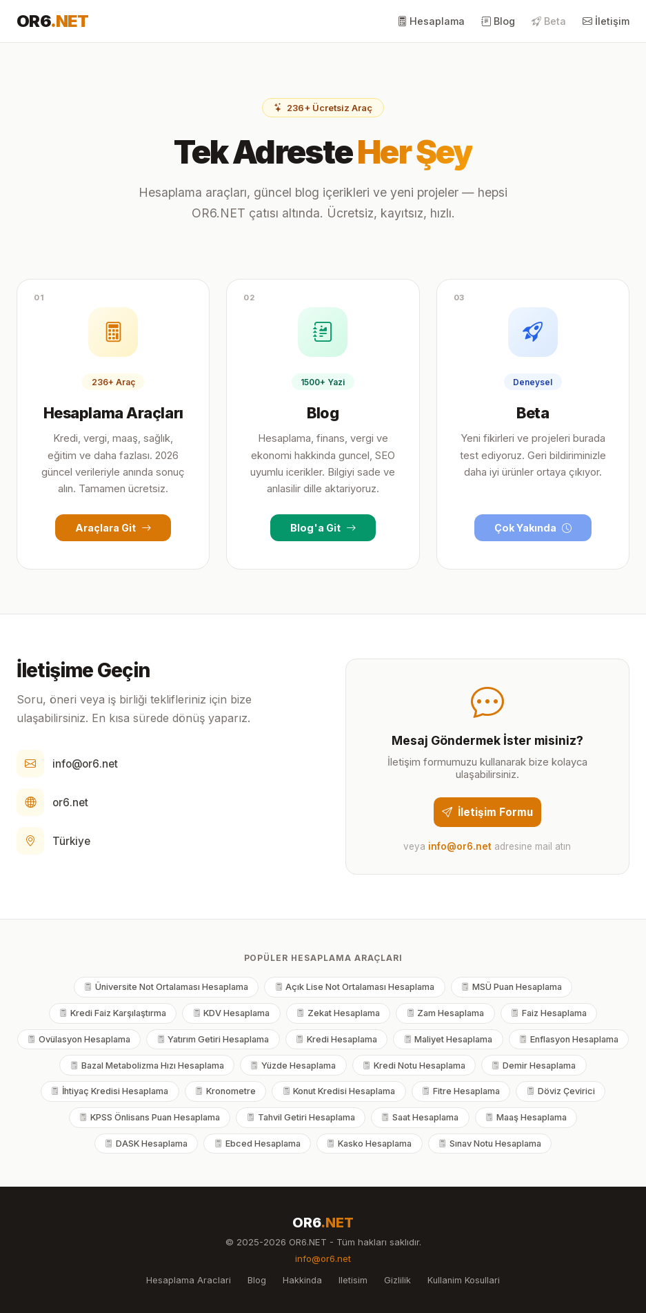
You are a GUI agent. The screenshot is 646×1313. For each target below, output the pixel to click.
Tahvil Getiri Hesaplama (301, 1117)
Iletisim (353, 1280)
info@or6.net (85, 763)
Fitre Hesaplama (461, 1091)
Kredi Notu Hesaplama (414, 1065)
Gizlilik (397, 1280)
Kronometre (225, 1091)
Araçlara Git (113, 528)
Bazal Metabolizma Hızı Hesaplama (147, 1065)
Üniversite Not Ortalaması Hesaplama (166, 987)
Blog (498, 21)
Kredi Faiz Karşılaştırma (112, 1013)
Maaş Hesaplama (526, 1117)
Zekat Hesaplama (338, 1013)
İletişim (606, 21)
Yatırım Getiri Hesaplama (213, 1039)
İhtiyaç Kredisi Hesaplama (109, 1091)
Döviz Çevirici (561, 1091)
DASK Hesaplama (146, 1143)
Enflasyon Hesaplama (568, 1039)
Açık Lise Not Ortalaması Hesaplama (355, 987)
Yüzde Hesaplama (293, 1065)
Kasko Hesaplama (369, 1143)
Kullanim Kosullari (463, 1280)
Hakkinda (302, 1280)
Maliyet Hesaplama (448, 1039)
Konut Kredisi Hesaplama (339, 1091)
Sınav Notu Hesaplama (489, 1143)
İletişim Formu (487, 812)
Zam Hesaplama (446, 1013)
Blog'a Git (323, 528)
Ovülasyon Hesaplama (79, 1039)
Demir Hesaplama (534, 1065)
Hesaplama (431, 21)
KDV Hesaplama (231, 1013)
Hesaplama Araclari (188, 1280)
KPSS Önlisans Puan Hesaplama (149, 1117)
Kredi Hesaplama (336, 1039)
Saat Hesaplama (419, 1117)
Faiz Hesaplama (549, 1013)
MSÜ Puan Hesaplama (511, 987)
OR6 (52, 21)
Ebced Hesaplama (257, 1143)
